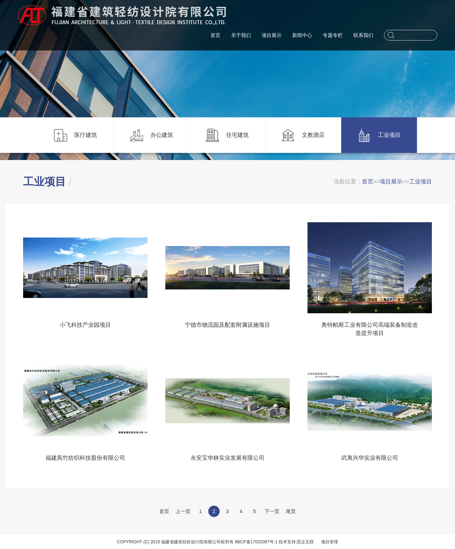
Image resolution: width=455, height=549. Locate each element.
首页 (215, 35)
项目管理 (329, 541)
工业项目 (420, 181)
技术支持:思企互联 (296, 541)
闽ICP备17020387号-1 (256, 541)
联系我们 (363, 35)
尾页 (291, 511)
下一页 (271, 511)
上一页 (183, 511)
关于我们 (241, 35)
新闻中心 (302, 35)
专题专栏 (333, 35)
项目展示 (272, 35)
